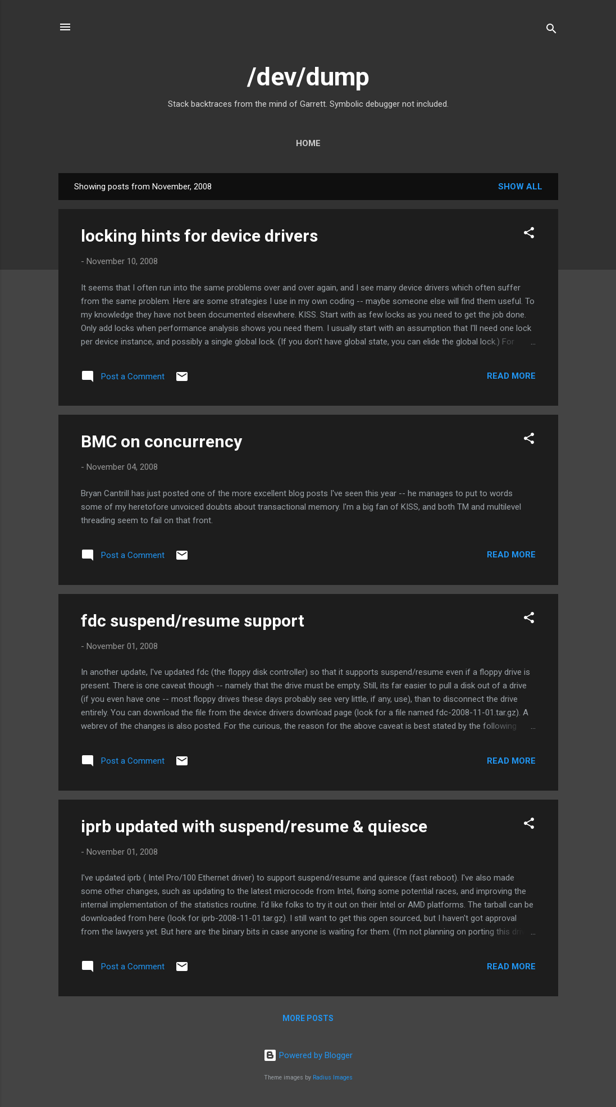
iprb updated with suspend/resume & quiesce (254, 826)
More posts (308, 1018)
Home (308, 143)
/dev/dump (308, 77)
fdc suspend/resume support (192, 620)
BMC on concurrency (161, 441)
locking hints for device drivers (199, 236)
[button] (529, 234)
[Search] (551, 30)
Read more (511, 376)
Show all (520, 187)
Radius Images (333, 1077)
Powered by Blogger (308, 1055)
